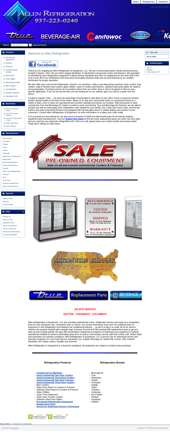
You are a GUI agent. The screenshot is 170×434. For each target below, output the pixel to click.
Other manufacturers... (11, 186)
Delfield (5, 144)
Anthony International (10, 183)
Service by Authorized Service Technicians (58, 406)
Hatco (5, 147)
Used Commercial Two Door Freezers (55, 380)
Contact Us (163, 2)
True (4, 177)
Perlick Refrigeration (10, 165)
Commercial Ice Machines (49, 373)
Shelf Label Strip (12, 123)
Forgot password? (153, 72)
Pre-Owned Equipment (10, 58)
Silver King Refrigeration (12, 171)
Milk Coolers (11, 86)
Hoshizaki (6, 153)
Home (136, 2)
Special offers (8, 198)
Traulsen (6, 174)
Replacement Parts (46, 404)
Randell (5, 168)
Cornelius (6, 141)
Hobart (5, 150)
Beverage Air (7, 138)
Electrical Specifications (11, 232)
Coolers (9, 63)
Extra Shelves (11, 126)
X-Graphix (14, 428)
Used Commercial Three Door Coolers (56, 378)
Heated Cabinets (12, 93)
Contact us (7, 217)
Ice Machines (11, 89)
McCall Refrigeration (10, 162)
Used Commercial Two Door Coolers (55, 375)
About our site (8, 220)
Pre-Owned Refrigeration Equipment (55, 402)
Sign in (149, 68)
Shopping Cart (148, 2)
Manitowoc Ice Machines (12, 156)
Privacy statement (9, 229)
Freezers (9, 66)
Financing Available (10, 235)
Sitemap (6, 201)
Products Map (8, 204)
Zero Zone (6, 180)
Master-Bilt (7, 159)
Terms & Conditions (10, 226)
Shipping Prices (8, 223)
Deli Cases (10, 75)
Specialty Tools (12, 96)
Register (150, 70)
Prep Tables (10, 79)
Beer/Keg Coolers (13, 82)
